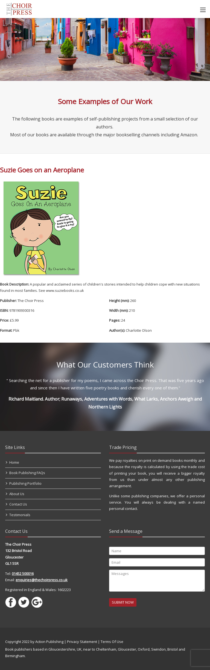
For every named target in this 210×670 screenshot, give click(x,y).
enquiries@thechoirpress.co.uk (42, 579)
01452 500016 (23, 573)
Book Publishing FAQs (27, 472)
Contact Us (18, 504)
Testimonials (19, 514)
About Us (16, 493)
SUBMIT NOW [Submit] (123, 602)
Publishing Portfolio (25, 483)
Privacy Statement (82, 641)
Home (14, 462)
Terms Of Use (112, 641)
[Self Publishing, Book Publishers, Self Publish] (19, 8)
